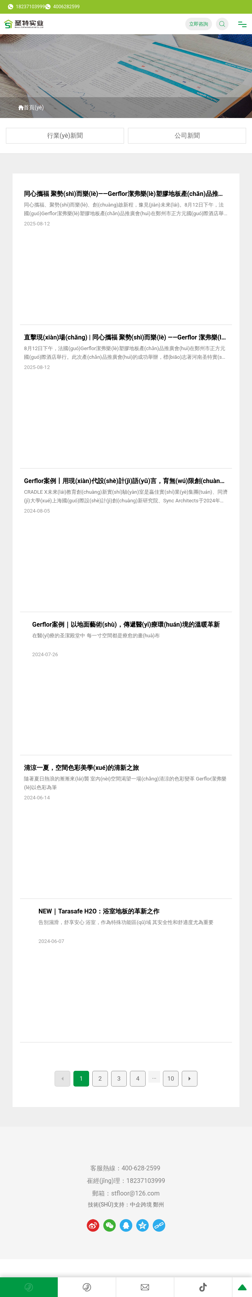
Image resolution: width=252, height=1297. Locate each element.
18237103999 (26, 7)
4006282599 (62, 7)
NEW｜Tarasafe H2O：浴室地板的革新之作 (98, 911)
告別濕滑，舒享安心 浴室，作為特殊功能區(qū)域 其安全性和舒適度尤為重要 (126, 922)
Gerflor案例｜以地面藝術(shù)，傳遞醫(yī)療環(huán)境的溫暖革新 (126, 624)
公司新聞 (187, 135)
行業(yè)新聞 (65, 135)
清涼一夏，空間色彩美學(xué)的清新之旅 (81, 767)
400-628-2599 (142, 1168)
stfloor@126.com (135, 1193)
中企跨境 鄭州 (147, 1204)
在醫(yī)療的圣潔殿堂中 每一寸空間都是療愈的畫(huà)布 (96, 635)
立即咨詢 (198, 24)
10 (171, 1078)
